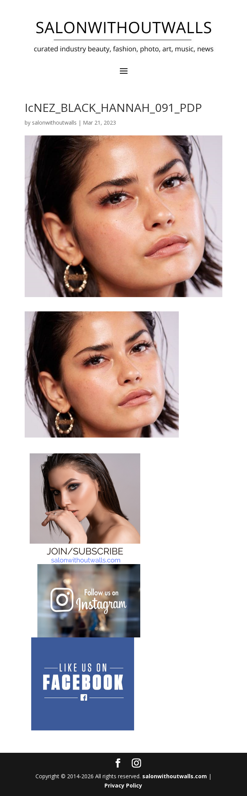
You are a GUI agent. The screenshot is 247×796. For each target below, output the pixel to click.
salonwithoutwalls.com (174, 776)
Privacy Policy (123, 785)
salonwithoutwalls (54, 122)
